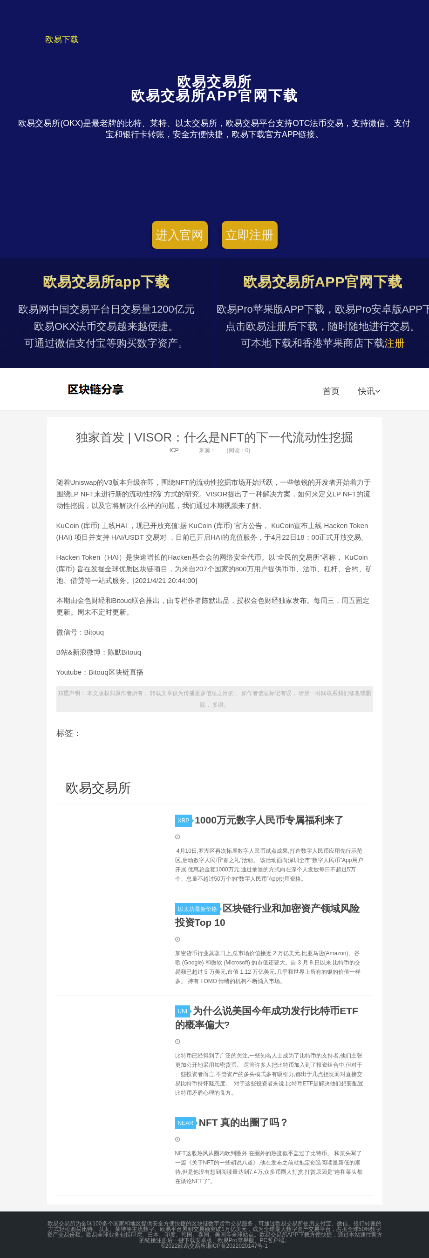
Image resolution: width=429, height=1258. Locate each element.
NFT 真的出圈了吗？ (244, 1122)
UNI (184, 1011)
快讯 (369, 391)
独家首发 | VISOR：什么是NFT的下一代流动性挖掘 (214, 437)
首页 (331, 391)
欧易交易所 (97, 389)
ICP (174, 450)
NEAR (187, 1123)
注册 (394, 343)
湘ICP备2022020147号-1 (237, 1246)
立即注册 (249, 235)
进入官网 (180, 235)
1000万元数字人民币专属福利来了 (269, 820)
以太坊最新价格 (199, 909)
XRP (185, 820)
